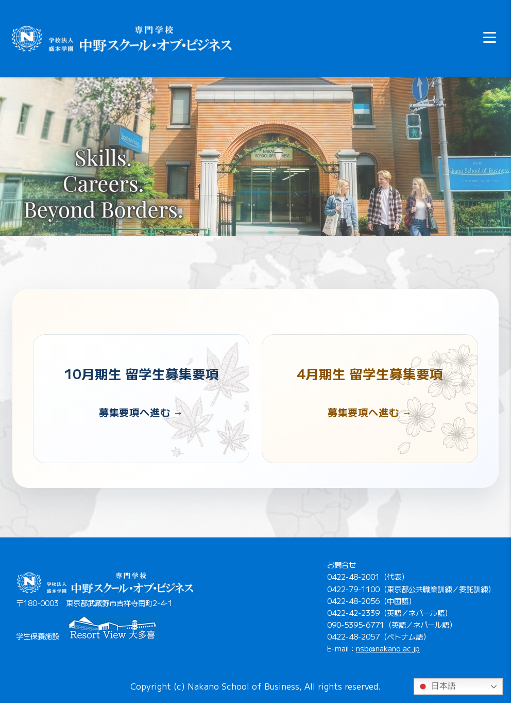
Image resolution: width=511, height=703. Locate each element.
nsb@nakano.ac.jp (388, 648)
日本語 (436, 686)
